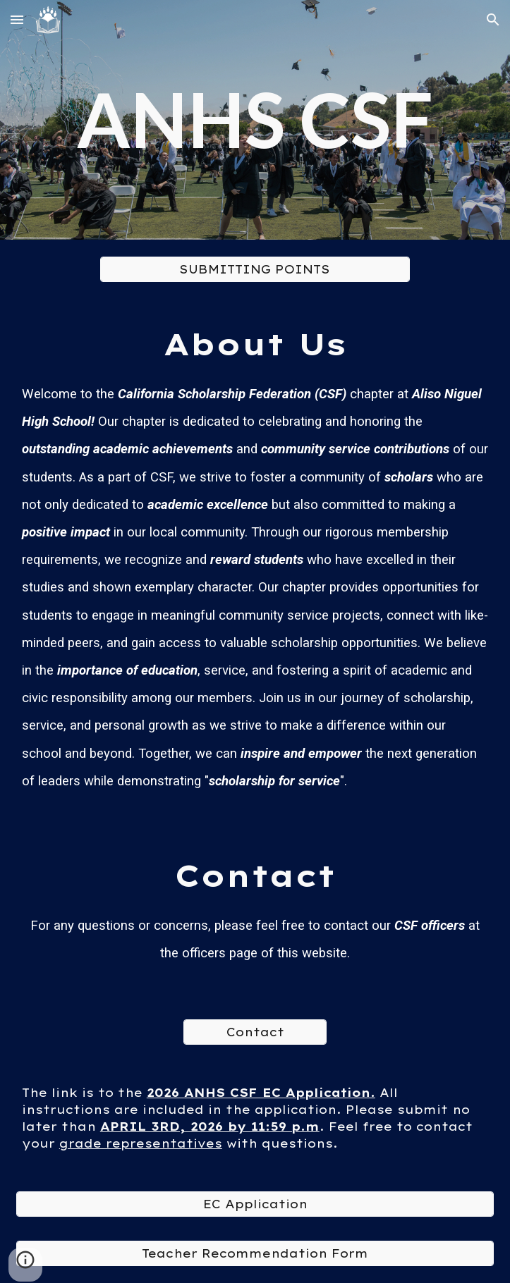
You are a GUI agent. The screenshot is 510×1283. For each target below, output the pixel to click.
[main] (255, 119)
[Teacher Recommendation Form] (255, 1253)
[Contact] (254, 1032)
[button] (17, 19)
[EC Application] (255, 1204)
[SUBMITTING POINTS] (255, 269)
